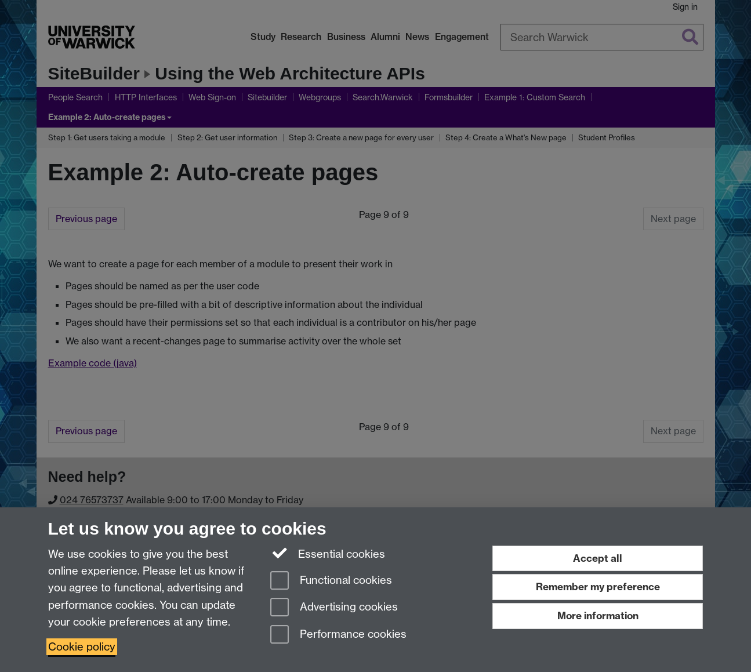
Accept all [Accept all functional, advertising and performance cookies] (597, 558)
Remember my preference (598, 586)
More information (597, 615)
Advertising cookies (334, 608)
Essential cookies (328, 553)
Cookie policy (81, 646)
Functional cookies (331, 581)
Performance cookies (338, 635)
